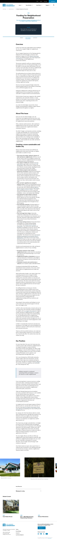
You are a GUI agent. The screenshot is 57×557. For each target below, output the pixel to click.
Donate (41, 1)
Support (47, 5)
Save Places (38, 5)
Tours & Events (28, 5)
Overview (21, 54)
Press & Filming (18, 547)
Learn (20, 5)
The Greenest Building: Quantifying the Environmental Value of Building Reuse (28, 253)
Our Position (35, 54)
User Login (45, 1)
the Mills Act (38, 378)
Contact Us (18, 549)
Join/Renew (53, 1)
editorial (34, 327)
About (37, 1)
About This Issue (28, 54)
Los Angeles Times (28, 327)
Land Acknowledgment (20, 551)
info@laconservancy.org (6, 551)
